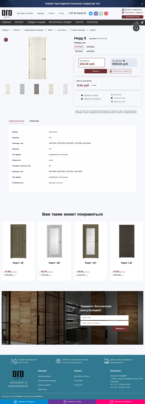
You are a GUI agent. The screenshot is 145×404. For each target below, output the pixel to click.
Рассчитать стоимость (134, 13)
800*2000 (90, 47)
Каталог (19, 22)
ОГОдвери (18, 396)
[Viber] (96, 13)
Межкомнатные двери (47, 380)
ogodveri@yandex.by (18, 386)
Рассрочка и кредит (60, 22)
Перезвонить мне (132, 17)
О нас (61, 13)
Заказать (95, 71)
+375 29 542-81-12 (77, 13)
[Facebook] (101, 13)
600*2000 (90, 51)
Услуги (79, 22)
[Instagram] (106, 13)
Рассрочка (78, 385)
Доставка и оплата (25, 13)
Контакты (92, 22)
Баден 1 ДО (54, 263)
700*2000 (79, 51)
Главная (6, 22)
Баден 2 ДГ (126, 263)
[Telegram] (91, 13)
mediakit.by (38, 396)
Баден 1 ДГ (18, 263)
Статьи (51, 13)
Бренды (40, 13)
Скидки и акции (36, 22)
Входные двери (44, 376)
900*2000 (79, 47)
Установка (78, 380)
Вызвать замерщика (133, 10)
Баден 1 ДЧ (90, 263)
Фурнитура (42, 389)
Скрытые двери (44, 385)
